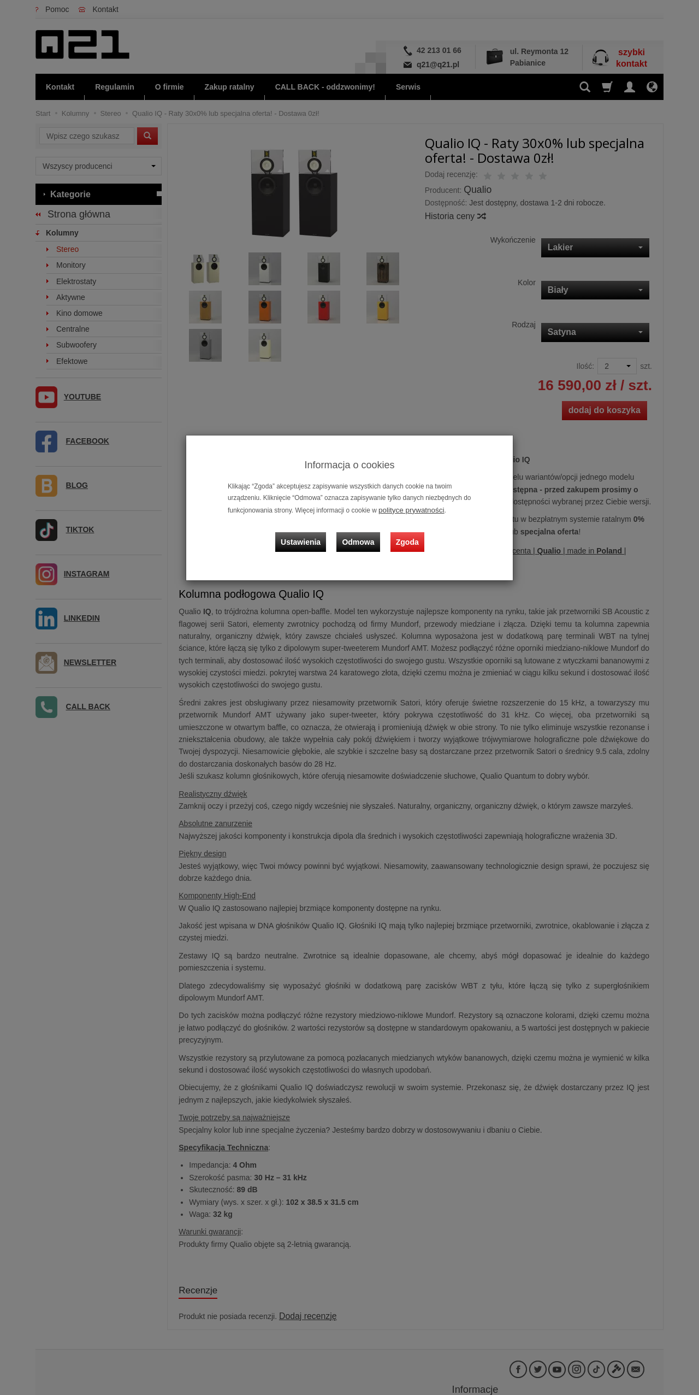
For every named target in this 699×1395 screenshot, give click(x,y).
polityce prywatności (407, 509)
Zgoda (404, 533)
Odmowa (361, 533)
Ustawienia (308, 533)
